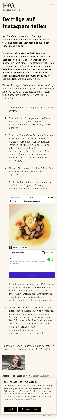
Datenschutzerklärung (26, 399)
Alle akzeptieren (29, 409)
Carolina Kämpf (40, 375)
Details (10, 409)
